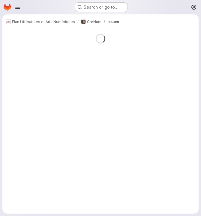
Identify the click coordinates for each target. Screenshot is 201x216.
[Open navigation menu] (17, 7)
